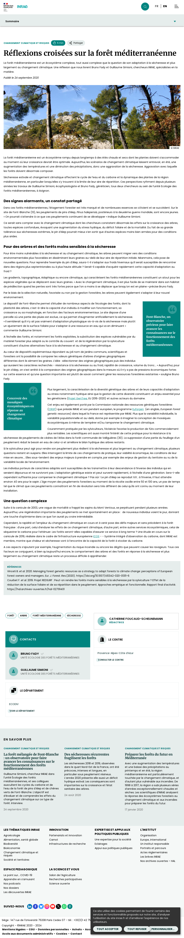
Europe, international (153, 839)
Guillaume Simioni (37, 670)
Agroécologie (12, 835)
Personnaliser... (162, 929)
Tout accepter (107, 929)
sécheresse (74, 615)
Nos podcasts (12, 883)
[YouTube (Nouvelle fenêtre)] (52, 906)
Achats (77, 929)
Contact (76, 933)
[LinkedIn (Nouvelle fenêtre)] (29, 906)
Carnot (53, 839)
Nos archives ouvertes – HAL (157, 861)
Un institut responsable (154, 844)
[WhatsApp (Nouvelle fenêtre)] (64, 906)
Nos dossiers (11, 888)
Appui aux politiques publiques (113, 848)
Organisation (148, 835)
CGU (32, 929)
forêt (10, 615)
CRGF (52, 409)
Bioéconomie (12, 848)
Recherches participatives (65, 879)
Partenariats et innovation (65, 835)
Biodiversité (11, 844)
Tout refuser (136, 929)
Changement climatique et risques (26, 43)
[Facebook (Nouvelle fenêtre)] (35, 906)
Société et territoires (16, 860)
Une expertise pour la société (113, 839)
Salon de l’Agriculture (62, 875)
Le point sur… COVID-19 (18, 875)
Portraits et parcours (153, 848)
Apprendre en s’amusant (19, 879)
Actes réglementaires (153, 852)
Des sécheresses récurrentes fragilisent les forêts (86, 756)
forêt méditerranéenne (47, 615)
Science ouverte (59, 883)
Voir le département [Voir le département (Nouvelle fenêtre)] (23, 710)
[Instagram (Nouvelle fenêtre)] (46, 906)
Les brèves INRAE (150, 856)
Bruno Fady (32, 654)
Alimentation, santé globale (21, 839)
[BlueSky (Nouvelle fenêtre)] (41, 906)
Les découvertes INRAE (17, 892)
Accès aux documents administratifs (27, 933)
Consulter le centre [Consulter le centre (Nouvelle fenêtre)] (111, 659)
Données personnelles (53, 929)
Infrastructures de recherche (67, 844)
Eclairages (101, 844)
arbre (23, 615)
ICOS (96, 536)
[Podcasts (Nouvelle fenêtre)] (69, 906)
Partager (76, 42)
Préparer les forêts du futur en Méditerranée (148, 756)
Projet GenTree (77, 398)
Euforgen (138, 409)
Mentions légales (14, 929)
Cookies (61, 933)
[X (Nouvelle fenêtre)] (58, 906)
